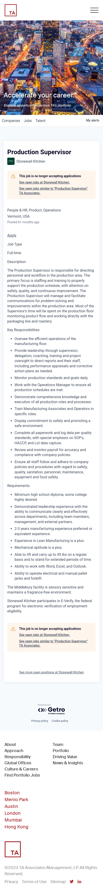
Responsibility (18, 757)
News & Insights (68, 763)
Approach (14, 750)
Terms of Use (34, 881)
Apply (11, 235)
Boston (12, 793)
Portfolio (61, 750)
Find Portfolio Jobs (22, 775)
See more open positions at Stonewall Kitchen (51, 672)
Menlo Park (16, 799)
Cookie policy (60, 721)
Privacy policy (39, 721)
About (10, 744)
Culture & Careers (21, 769)
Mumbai (13, 820)
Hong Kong (16, 827)
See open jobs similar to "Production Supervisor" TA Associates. (53, 191)
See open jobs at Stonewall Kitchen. (44, 182)
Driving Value (65, 757)
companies (11, 121)
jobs (28, 121)
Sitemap (58, 881)
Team (58, 744)
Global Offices (18, 763)
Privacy (11, 881)
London (13, 813)
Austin (11, 806)
